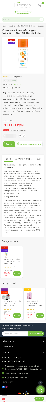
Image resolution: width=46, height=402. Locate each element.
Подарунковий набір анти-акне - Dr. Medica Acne (12, 303)
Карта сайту (7, 382)
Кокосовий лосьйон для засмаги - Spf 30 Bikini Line (12, 261)
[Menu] (4, 5)
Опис (8, 159)
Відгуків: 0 (17, 77)
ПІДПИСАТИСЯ (36, 333)
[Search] (41, 19)
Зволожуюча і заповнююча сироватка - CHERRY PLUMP (35, 304)
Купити (39, 399)
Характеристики (24, 159)
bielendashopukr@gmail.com (17, 373)
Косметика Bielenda (11, 26)
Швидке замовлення (29, 143)
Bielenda (17, 84)
